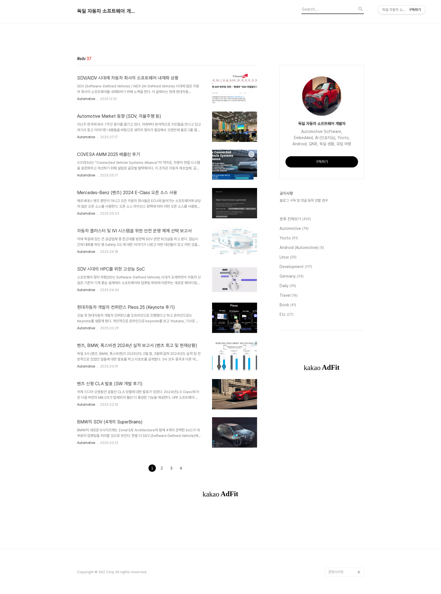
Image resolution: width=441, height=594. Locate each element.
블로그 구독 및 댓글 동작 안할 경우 (304, 200)
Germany (291, 276)
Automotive (86, 99)
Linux (288, 257)
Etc (286, 315)
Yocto (289, 238)
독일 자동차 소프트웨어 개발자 (108, 11)
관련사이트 (336, 572)
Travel (289, 295)
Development (296, 267)
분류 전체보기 (295, 219)
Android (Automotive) (302, 248)
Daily (288, 286)
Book (288, 305)
